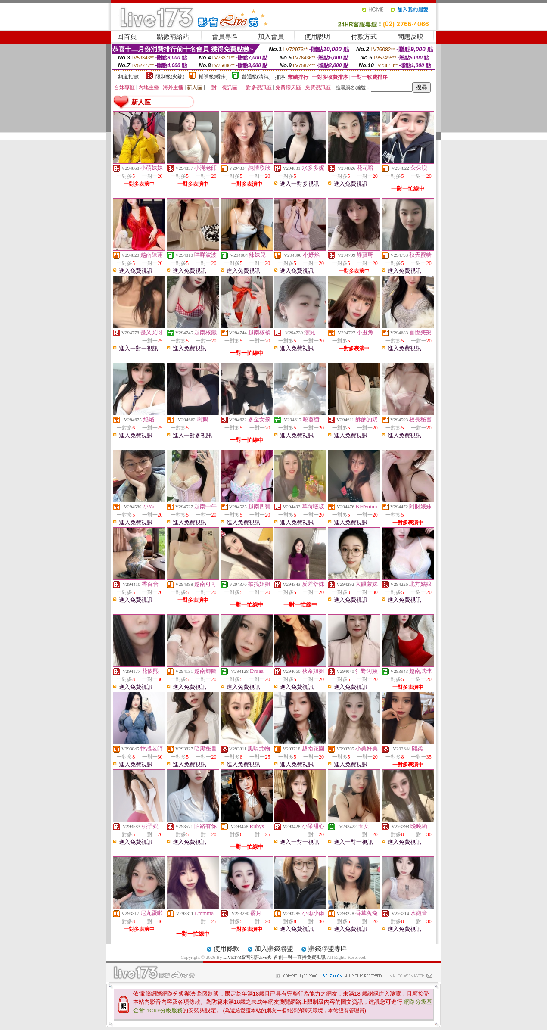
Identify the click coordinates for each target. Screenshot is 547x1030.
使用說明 (317, 36)
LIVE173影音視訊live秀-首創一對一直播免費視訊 (274, 957)
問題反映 (410, 36)
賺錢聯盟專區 (327, 948)
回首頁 (127, 36)
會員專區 (225, 36)
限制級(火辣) (170, 77)
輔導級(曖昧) (213, 77)
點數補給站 (173, 36)
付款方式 (364, 36)
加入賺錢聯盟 (274, 948)
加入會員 (271, 36)
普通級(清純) (256, 77)
